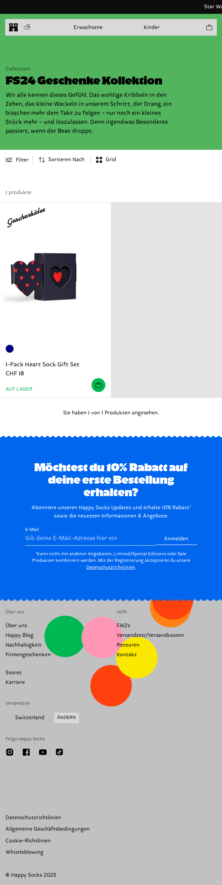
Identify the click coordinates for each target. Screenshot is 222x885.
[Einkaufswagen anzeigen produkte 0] (209, 27)
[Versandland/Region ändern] (42, 718)
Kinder (152, 27)
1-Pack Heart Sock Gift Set (43, 364)
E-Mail (90, 536)
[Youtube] (43, 752)
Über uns (16, 626)
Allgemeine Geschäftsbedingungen (48, 829)
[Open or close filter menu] (17, 159)
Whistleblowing (25, 852)
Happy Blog (19, 635)
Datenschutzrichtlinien (110, 567)
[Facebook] (26, 752)
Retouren (128, 645)
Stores (13, 673)
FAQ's (123, 626)
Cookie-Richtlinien (28, 841)
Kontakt (127, 655)
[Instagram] (9, 752)
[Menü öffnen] (27, 27)
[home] (13, 27)
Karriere (15, 682)
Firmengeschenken (28, 655)
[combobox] (61, 160)
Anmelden (176, 539)
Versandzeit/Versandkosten (150, 635)
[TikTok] (59, 752)
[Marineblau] (10, 349)
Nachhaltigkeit (23, 645)
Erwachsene (88, 27)
